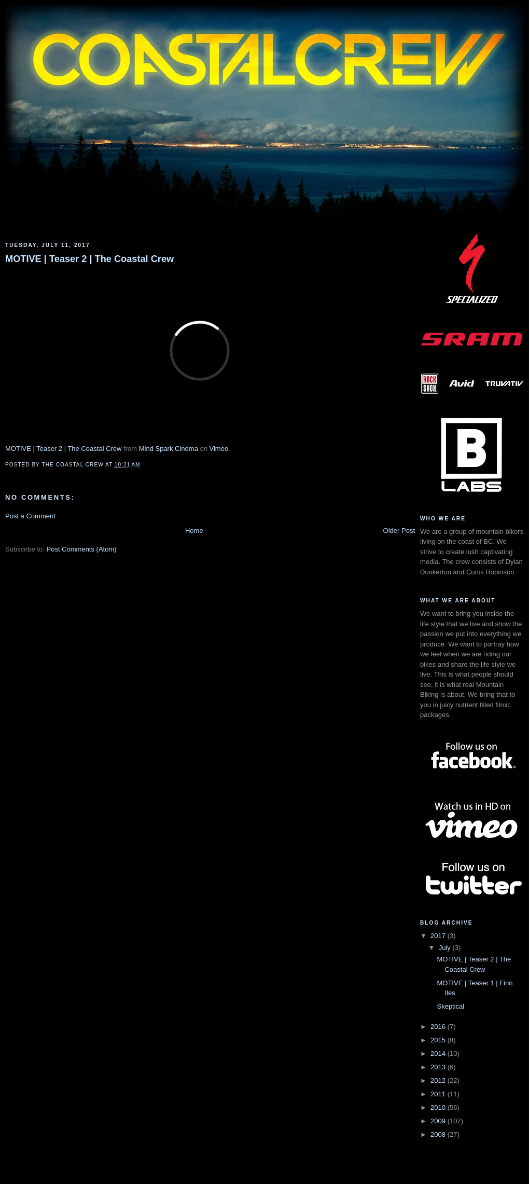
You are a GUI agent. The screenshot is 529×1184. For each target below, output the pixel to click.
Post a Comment (30, 516)
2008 (439, 1134)
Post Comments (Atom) (82, 549)
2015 (439, 1040)
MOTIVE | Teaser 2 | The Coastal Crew (89, 259)
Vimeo (219, 448)
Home (194, 530)
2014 (439, 1053)
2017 (439, 936)
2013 (439, 1067)
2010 (439, 1107)
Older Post (399, 530)
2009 (439, 1121)
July (446, 948)
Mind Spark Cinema (168, 448)
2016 (439, 1026)
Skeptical (450, 1006)
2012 (439, 1080)
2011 (439, 1094)
